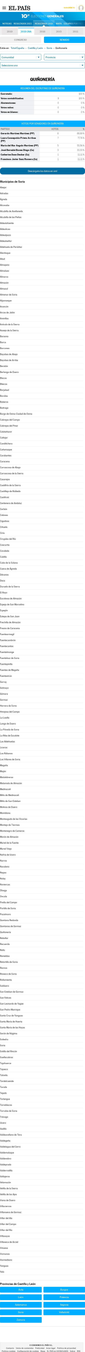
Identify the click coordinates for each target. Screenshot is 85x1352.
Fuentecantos (6, 646)
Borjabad (4, 390)
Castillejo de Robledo (10, 491)
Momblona (5, 813)
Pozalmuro (5, 914)
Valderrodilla (6, 1170)
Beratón (4, 366)
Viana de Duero (7, 1200)
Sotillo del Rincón (8, 1051)
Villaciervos (5, 1206)
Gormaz (4, 700)
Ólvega (3, 890)
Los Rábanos (6, 753)
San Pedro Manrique (10, 1009)
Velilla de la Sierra (9, 1188)
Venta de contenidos (24, 1348)
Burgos (64, 1289)
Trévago (4, 1117)
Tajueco (4, 1069)
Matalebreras (6, 777)
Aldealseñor (6, 241)
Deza (2, 580)
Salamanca (21, 1304)
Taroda (3, 1087)
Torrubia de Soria (8, 1111)
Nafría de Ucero (8, 854)
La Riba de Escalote (9, 735)
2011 (75, 31)
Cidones (4, 515)
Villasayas (5, 1236)
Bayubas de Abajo (9, 354)
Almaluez (4, 271)
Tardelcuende (7, 1081)
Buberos (4, 402)
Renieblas (5, 956)
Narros (3, 860)
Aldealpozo (5, 235)
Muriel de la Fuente (9, 843)
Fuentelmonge (7, 652)
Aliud (2, 259)
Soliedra (4, 1039)
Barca (3, 342)
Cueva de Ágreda (8, 568)
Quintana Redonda (9, 920)
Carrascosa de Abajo (10, 467)
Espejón (4, 610)
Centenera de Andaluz (11, 503)
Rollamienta (6, 980)
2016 (42, 31)
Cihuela (3, 527)
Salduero (4, 986)
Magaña (4, 765)
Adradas (4, 193)
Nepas (3, 872)
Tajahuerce (5, 1063)
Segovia (64, 1304)
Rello (2, 950)
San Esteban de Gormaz (11, 991)
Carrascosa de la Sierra (11, 473)
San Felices (5, 997)
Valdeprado (5, 1164)
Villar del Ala (6, 1218)
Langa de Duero (8, 723)
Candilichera (6, 443)
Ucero (3, 1123)
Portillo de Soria (8, 908)
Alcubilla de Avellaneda (11, 211)
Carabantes (5, 455)
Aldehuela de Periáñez (11, 247)
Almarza (4, 276)
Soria (2, 1045)
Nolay (3, 878)
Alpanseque (6, 300)
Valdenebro (5, 1158)
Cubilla (3, 557)
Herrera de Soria (8, 705)
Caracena (5, 461)
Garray (3, 682)
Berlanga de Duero (9, 372)
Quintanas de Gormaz (10, 926)
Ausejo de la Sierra (9, 330)
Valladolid (64, 1312)
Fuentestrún (6, 676)
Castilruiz (4, 497)
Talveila (4, 1075)
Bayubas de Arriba (9, 360)
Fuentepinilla (6, 664)
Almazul (4, 288)
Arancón (4, 306)
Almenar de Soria (8, 294)
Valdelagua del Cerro (10, 1146)
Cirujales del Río (8, 539)
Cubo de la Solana (9, 562)
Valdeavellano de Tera (11, 1134)
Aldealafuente (7, 223)
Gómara (4, 694)
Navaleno (4, 866)
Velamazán (5, 1182)
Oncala (3, 896)
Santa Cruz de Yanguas (11, 1015)
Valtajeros (5, 1176)
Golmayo (4, 688)
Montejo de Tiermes (10, 825)
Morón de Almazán (9, 837)
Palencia (64, 1297)
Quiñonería (5, 932)
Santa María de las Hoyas (12, 1027)
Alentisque (5, 253)
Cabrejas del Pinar (9, 425)
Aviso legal (50, 1348)
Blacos (3, 378)
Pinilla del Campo (8, 902)
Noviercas (5, 884)
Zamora (21, 1319)
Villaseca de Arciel (9, 1242)
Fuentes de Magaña (9, 670)
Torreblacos (6, 1105)
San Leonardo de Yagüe (11, 1003)
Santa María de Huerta (11, 1021)
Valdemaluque (7, 1152)
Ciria (2, 533)
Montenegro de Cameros (12, 831)
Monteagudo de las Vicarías (13, 819)
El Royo (3, 592)
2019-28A (26, 31)
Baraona (4, 336)
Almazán (4, 282)
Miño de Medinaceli (9, 795)
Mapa (59, 23)
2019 (9, 31)
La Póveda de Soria (9, 729)
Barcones (4, 348)
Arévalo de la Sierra (9, 324)
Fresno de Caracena (10, 628)
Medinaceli (5, 789)
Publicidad (39, 1348)
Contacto (10, 1348)
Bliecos (3, 384)
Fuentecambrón (8, 640)
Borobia (4, 396)
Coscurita (4, 545)
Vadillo (3, 1129)
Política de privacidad (66, 1348)
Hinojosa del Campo (10, 711)
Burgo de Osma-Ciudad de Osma (16, 414)
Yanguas (4, 1266)
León (20, 1297)
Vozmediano (6, 1260)
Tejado (3, 1093)
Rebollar (4, 938)
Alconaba (4, 205)
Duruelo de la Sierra (10, 586)
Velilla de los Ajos (8, 1194)
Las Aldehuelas (7, 741)
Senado (64, 39)
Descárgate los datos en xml (42, 171)
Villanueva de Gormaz (10, 1212)
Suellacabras (6, 1057)
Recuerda (5, 944)
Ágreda (3, 199)
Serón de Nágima (8, 1033)
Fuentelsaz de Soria (9, 658)
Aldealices (5, 229)
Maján (3, 771)
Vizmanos (5, 1254)
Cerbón (3, 509)
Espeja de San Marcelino (12, 604)
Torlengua (5, 1099)
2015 (59, 31)
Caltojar (4, 437)
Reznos (3, 968)
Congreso (20, 39)
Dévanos (4, 574)
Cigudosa (4, 521)
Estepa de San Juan (9, 616)
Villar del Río (6, 1230)
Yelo (2, 1272)
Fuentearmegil (7, 634)
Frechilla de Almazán (10, 622)
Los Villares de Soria (10, 759)
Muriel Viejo (6, 848)
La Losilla (4, 717)
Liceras (3, 747)
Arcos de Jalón (7, 312)
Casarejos (5, 479)
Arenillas (4, 318)
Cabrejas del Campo (10, 419)
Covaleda (4, 551)
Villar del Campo (8, 1224)
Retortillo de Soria (9, 962)
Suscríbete (69, 8)
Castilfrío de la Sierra (10, 485)
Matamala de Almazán (11, 783)
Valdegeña (5, 1140)
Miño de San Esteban (10, 801)
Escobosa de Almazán (11, 598)
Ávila (20, 1289)
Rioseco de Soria (8, 974)
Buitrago (4, 408)
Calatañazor (6, 431)
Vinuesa (4, 1248)
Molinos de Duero (8, 807)
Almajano (4, 265)
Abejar (3, 187)
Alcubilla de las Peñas (10, 217)
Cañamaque (6, 449)
